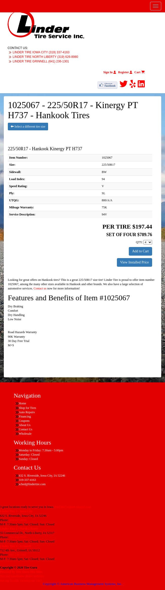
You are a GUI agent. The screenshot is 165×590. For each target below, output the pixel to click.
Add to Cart (140, 251)
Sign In (109, 72)
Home (22, 403)
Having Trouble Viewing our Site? (21, 580)
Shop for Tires (27, 408)
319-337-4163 (17, 520)
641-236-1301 (17, 554)
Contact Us (25, 429)
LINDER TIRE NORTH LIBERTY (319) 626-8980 (45, 57)
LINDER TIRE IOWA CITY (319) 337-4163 (41, 52)
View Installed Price (134, 262)
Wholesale (25, 433)
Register (125, 72)
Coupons (24, 421)
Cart (139, 72)
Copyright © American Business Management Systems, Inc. (82, 584)
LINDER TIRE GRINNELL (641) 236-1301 (41, 61)
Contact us (40, 288)
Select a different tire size (28, 126)
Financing (25, 416)
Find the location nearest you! (73, 507)
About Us (24, 425)
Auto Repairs (27, 412)
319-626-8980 (17, 537)
